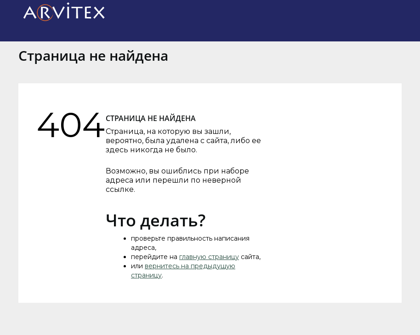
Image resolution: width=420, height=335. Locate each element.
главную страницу (209, 257)
